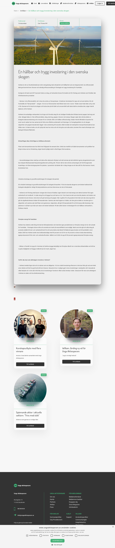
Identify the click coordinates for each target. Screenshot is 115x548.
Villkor (78, 514)
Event (34, 3)
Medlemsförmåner (66, 3)
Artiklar (90, 3)
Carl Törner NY (42, 23)
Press (52, 507)
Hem (16, 11)
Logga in (100, 3)
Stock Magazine (74, 504)
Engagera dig (73, 502)
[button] (57, 545)
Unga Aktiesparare (57, 493)
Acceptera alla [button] (57, 540)
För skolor (54, 514)
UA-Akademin (73, 507)
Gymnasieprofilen (55, 517)
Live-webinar (43, 3)
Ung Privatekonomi (56, 520)
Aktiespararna (80, 3)
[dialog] (57, 536)
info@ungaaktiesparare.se (24, 515)
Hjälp (68, 514)
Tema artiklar (64, 23)
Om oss (52, 497)
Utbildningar (54, 3)
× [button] (113, 527)
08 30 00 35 (19, 508)
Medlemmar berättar (75, 499)
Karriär (52, 499)
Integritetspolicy (81, 522)
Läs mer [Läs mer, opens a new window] (81, 532)
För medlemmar (75, 493)
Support (68, 517)
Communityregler (81, 520)
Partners (52, 502)
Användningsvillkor (82, 517)
